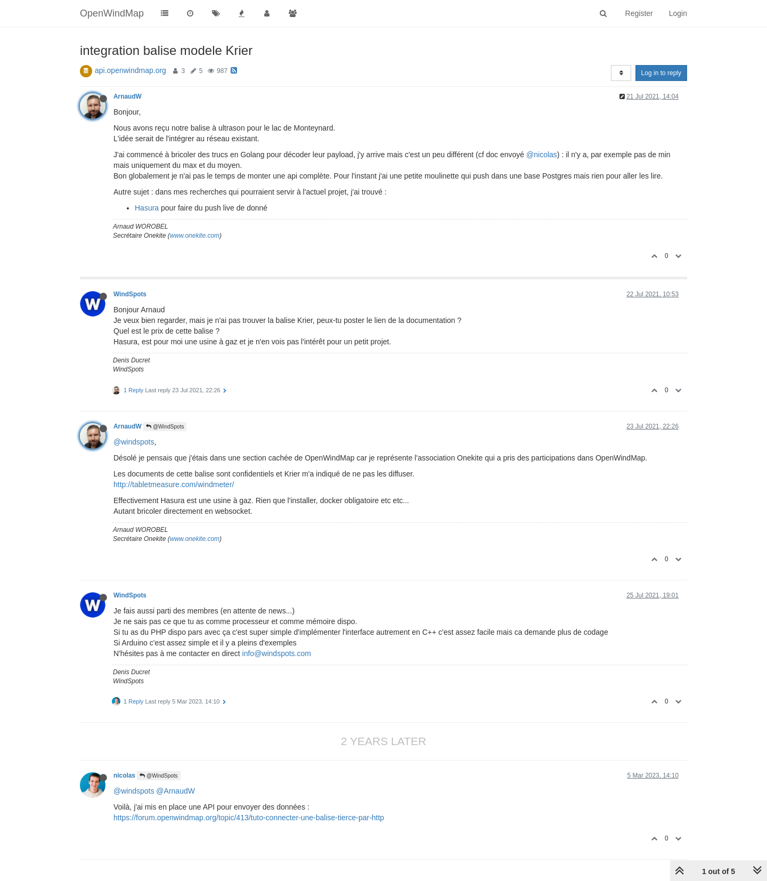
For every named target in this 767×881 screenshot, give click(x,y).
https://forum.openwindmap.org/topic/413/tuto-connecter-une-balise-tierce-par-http (248, 817)
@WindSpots (165, 427)
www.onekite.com (194, 235)
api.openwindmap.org (130, 70)
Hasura (147, 208)
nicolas (124, 775)
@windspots (133, 442)
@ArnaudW (175, 791)
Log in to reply (661, 73)
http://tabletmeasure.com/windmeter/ (173, 484)
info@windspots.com (276, 653)
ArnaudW (127, 96)
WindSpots (129, 294)
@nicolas (541, 154)
